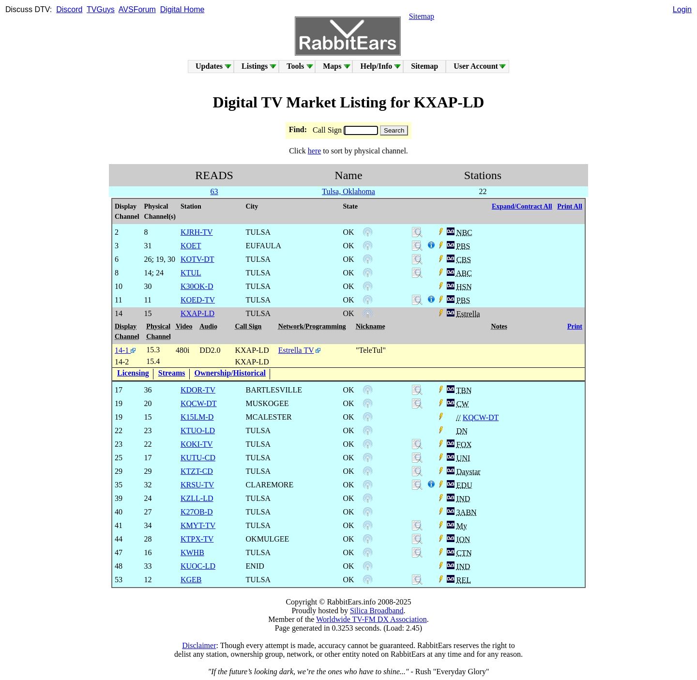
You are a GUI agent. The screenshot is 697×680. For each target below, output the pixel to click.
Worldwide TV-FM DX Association (371, 619)
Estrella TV (296, 350)
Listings (255, 66)
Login (682, 9)
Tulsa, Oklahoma (348, 191)
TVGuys (101, 9)
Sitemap (421, 16)
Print (574, 326)
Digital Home (182, 9)
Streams (171, 373)
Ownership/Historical (230, 373)
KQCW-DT (481, 417)
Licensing (133, 373)
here (314, 151)
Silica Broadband (377, 610)
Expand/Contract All (522, 206)
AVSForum (137, 9)
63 (214, 191)
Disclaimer (199, 645)
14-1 (125, 350)
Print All (569, 206)
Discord (69, 9)
